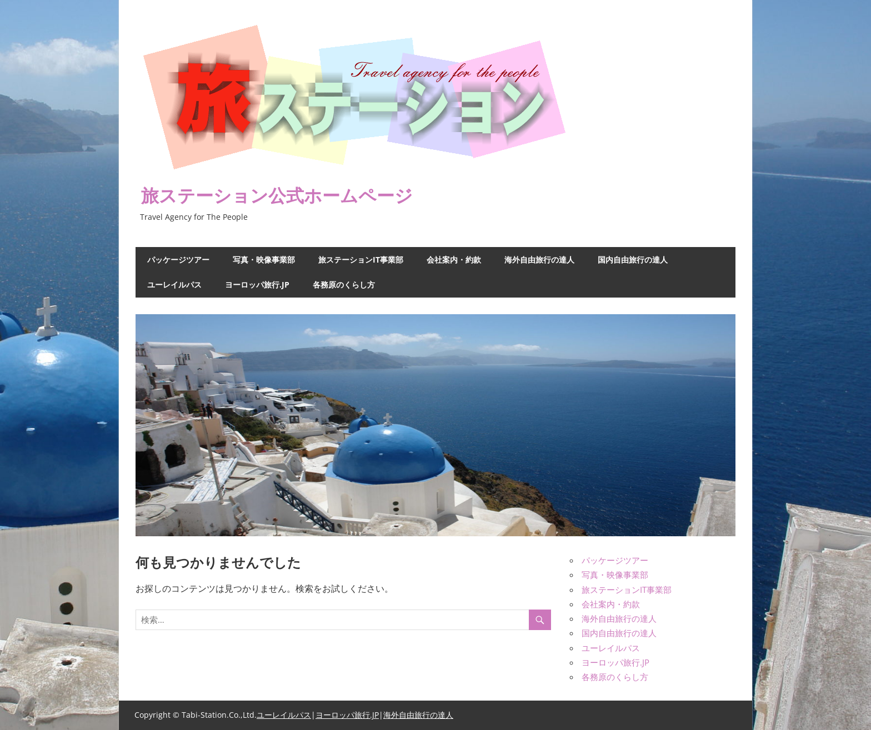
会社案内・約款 (454, 259)
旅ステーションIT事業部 (360, 259)
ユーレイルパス (174, 284)
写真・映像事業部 (264, 259)
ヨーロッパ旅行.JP (257, 284)
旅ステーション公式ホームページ (277, 195)
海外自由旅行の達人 (539, 259)
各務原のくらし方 (344, 284)
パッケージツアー (178, 259)
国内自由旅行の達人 (633, 259)
